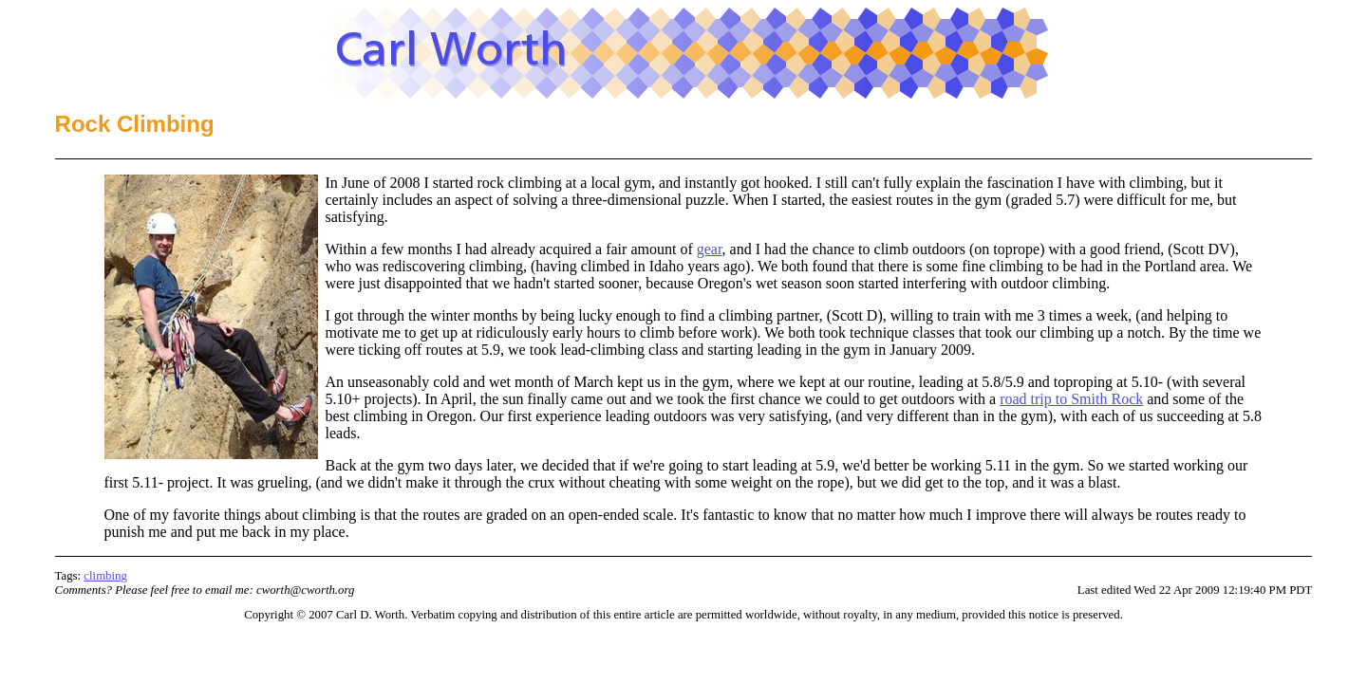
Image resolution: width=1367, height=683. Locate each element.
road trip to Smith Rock (1071, 399)
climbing (105, 575)
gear (709, 249)
